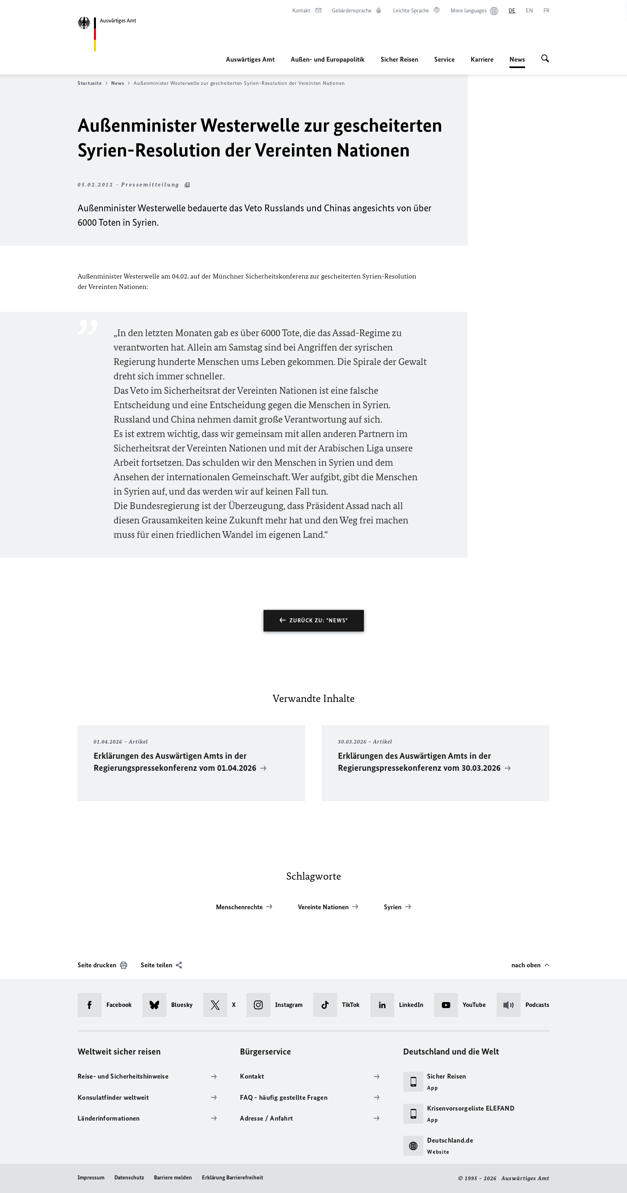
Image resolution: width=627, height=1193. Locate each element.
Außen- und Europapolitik (328, 59)
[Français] (546, 11)
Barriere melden (173, 1177)
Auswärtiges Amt (250, 59)
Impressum (91, 1177)
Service (444, 59)
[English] (529, 11)
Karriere (482, 59)
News (517, 59)
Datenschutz (129, 1177)
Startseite (93, 83)
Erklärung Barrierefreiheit (232, 1177)
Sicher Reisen (399, 59)
